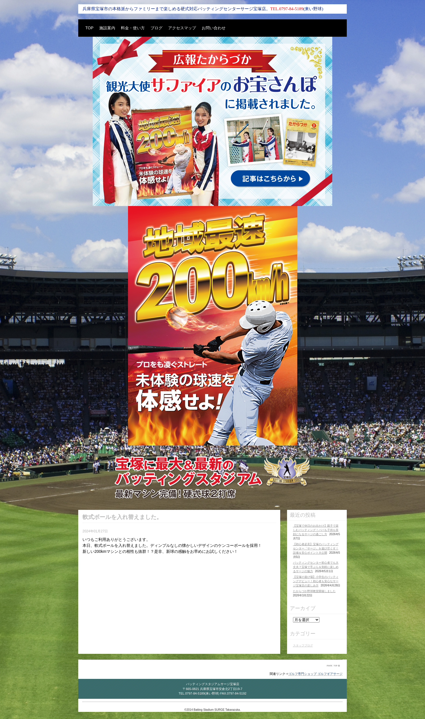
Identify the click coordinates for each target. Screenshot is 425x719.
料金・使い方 (133, 28)
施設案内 (107, 28)
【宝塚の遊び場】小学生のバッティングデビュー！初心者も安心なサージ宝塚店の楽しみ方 (316, 581)
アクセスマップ (182, 28)
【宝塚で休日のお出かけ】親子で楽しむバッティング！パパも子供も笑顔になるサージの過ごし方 (316, 530)
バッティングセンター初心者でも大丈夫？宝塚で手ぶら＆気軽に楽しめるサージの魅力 (316, 567)
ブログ (156, 28)
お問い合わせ (214, 28)
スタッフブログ (303, 645)
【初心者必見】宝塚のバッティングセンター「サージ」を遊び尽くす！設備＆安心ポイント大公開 (316, 548)
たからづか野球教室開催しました (314, 591)
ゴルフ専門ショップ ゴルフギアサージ (315, 673)
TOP (89, 28)
